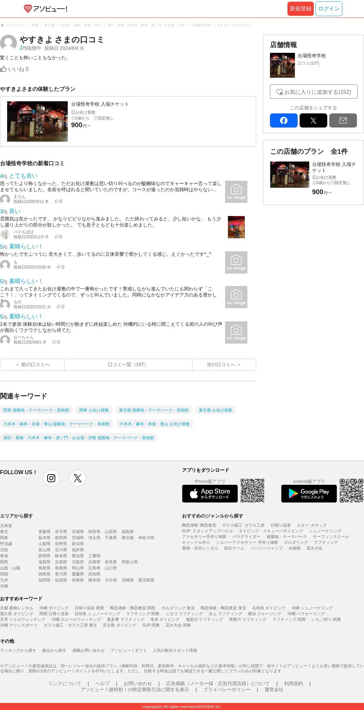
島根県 (61, 568)
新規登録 (300, 8)
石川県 (61, 549)
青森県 (44, 531)
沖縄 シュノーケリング (312, 608)
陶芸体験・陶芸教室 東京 (223, 608)
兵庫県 (94, 562)
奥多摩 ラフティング (125, 619)
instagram (51, 478)
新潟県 (78, 543)
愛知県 (78, 556)
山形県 (111, 531)
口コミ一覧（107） (128, 364)
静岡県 (44, 556)
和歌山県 (130, 562)
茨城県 (78, 537)
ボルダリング (296, 542)
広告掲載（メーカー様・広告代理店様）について (218, 683)
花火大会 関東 (178, 625)
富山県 (44, 549)
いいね (18, 69)
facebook (284, 120)
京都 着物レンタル (16, 608)
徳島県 (44, 574)
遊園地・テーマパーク (287, 536)
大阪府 (78, 562)
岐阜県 (61, 556)
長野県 (61, 543)
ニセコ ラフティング (184, 613)
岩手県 (61, 531)
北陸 (4, 549)
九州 (4, 580)
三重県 (94, 556)
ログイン (329, 8)
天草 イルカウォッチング (23, 619)
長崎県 (78, 580)
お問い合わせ (138, 683)
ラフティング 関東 (142, 613)
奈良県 (111, 562)
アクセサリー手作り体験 (204, 536)
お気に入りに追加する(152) (317, 92)
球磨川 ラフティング (247, 619)
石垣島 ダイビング (268, 608)
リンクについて (64, 683)
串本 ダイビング (165, 619)
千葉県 (111, 537)
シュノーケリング (325, 531)
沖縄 (4, 586)
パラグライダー (246, 536)
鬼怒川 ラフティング (204, 619)
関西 (4, 562)
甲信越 (6, 543)
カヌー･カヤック (312, 525)
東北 (4, 531)
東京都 (128, 537)
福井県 (78, 549)
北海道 (6, 525)
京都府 (61, 562)
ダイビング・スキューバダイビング (271, 531)
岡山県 (78, 568)
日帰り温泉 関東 (89, 608)
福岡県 (44, 580)
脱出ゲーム (234, 548)
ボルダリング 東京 (178, 608)
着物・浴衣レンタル (200, 548)
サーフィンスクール (331, 536)
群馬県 (61, 537)
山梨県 (44, 543)
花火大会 (314, 548)
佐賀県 (61, 580)
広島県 (94, 568)
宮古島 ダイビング (119, 625)
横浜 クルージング (264, 613)
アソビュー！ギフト (129, 650)
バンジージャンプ (266, 548)
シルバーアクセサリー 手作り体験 (247, 542)
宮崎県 (128, 580)
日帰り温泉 (281, 525)
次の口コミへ (221, 364)
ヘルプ (102, 683)
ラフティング (326, 542)
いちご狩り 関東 (326, 619)
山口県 (111, 568)
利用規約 (293, 683)
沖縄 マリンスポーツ (18, 625)
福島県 (128, 531)
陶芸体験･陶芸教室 (199, 525)
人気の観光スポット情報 (175, 650)
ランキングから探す (18, 650)
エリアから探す (16, 516)
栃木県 (44, 537)
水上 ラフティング (225, 613)
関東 (4, 537)
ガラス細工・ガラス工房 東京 (70, 625)
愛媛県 (78, 574)
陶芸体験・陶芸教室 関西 (132, 608)
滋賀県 (44, 562)
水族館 (295, 548)
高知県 (94, 574)
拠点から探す (54, 650)
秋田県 (94, 531)
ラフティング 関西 (289, 619)
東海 (4, 556)
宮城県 (78, 531)
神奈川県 (146, 537)
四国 (4, 574)
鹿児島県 (146, 580)
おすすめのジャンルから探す (212, 516)
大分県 (111, 580)
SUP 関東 (151, 625)
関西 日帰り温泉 (54, 613)
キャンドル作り (196, 542)
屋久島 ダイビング (16, 613)
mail (343, 120)
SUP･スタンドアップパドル (207, 531)
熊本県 (94, 580)
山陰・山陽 (10, 568)
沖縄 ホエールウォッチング (76, 619)
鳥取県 (44, 568)
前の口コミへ (35, 364)
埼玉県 (94, 537)
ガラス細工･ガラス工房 (243, 525)
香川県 (61, 574)
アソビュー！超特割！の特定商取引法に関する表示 (135, 689)
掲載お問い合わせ (88, 650)
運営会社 (274, 689)
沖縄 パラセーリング (306, 613)
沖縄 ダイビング (54, 608)
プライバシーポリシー (226, 689)
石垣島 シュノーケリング (97, 613)
